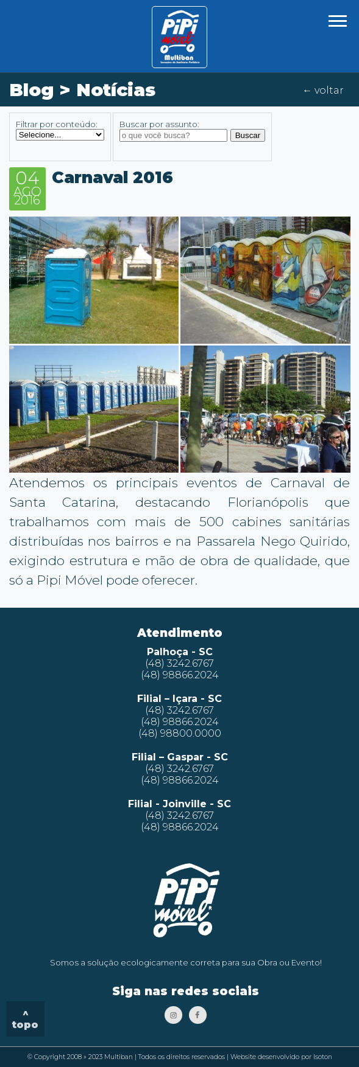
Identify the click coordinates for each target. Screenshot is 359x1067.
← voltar (323, 90)
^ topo (25, 1019)
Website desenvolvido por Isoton (281, 1057)
